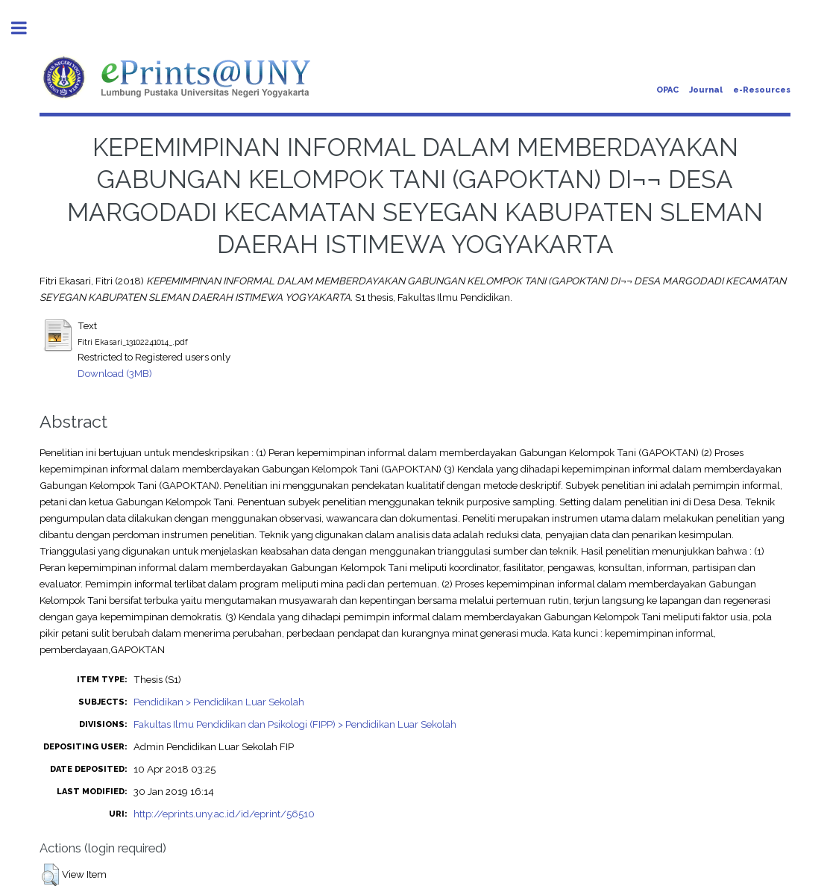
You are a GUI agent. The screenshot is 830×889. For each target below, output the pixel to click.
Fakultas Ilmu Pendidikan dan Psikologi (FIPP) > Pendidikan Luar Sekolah (294, 724)
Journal (706, 90)
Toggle (27, 28)
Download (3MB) (115, 373)
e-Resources (761, 90)
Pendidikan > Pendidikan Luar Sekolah (218, 702)
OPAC (667, 90)
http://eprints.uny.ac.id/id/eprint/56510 (224, 814)
